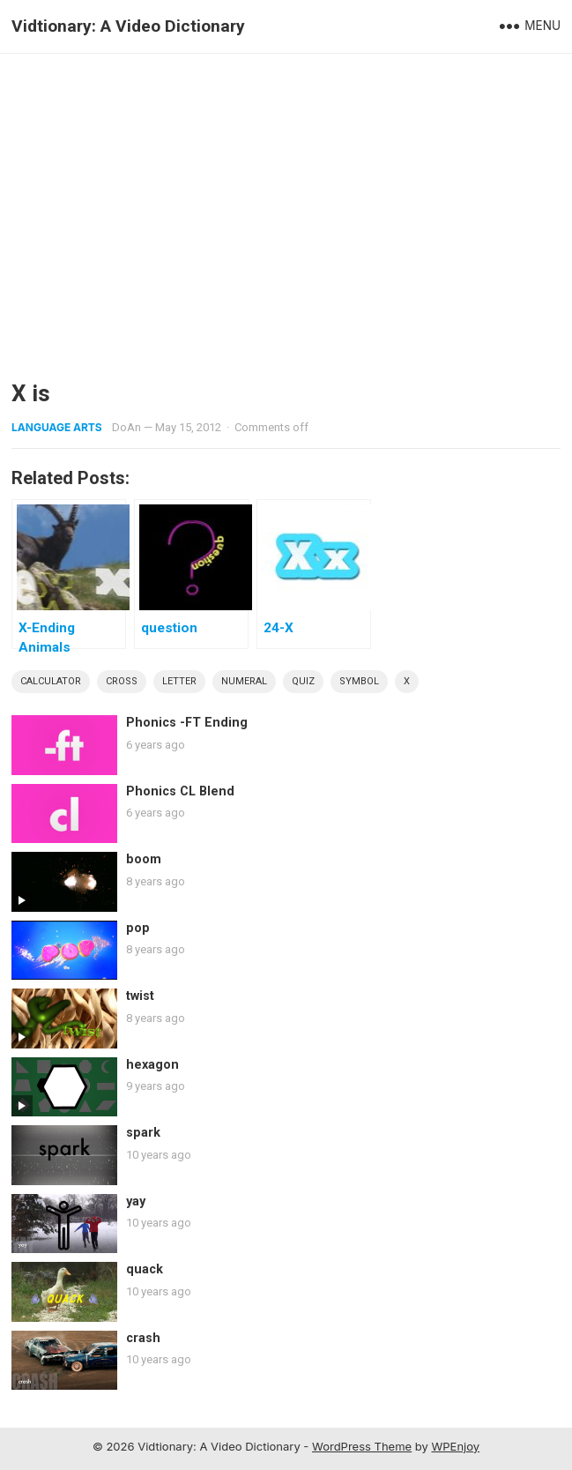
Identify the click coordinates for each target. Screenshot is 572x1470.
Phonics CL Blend (180, 791)
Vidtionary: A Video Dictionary (128, 26)
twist (140, 996)
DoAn (126, 427)
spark (143, 1132)
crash (143, 1338)
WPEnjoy (456, 1446)
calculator (50, 681)
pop (138, 928)
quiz (303, 681)
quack (144, 1269)
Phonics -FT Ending (187, 722)
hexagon (152, 1064)
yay (135, 1201)
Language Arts (56, 427)
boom (143, 859)
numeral (244, 681)
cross (121, 681)
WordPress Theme (362, 1446)
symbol (359, 681)
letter (179, 681)
